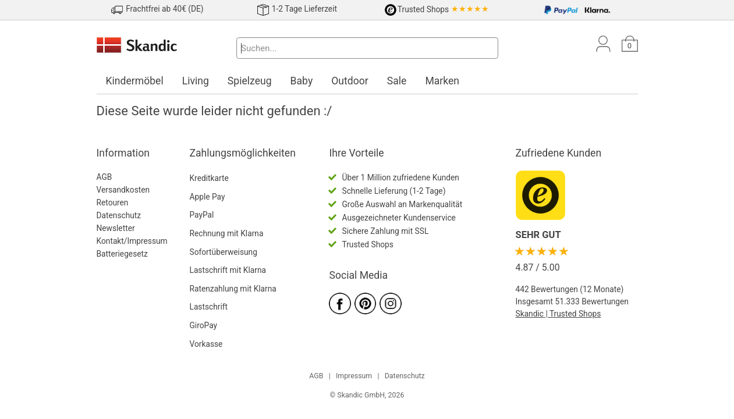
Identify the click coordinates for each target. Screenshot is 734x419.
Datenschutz (119, 215)
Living (195, 81)
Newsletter (116, 228)
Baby (301, 81)
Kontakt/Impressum (132, 241)
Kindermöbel (135, 81)
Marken (442, 81)
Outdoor (349, 81)
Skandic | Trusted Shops (558, 313)
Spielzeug (250, 81)
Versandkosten (123, 189)
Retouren (113, 202)
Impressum (354, 376)
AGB (104, 177)
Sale (397, 81)
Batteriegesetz (122, 253)
